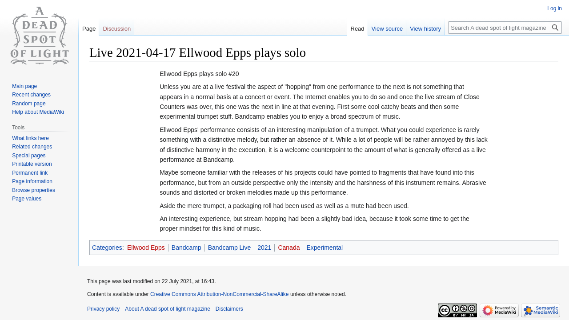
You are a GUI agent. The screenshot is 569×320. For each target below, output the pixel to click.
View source (387, 28)
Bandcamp (186, 247)
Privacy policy (103, 309)
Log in (554, 8)
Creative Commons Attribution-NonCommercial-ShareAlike (219, 294)
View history (425, 28)
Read (358, 28)
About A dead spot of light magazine (167, 309)
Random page (28, 103)
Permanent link (30, 173)
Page (89, 28)
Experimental (324, 247)
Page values (26, 199)
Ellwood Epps (146, 247)
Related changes (32, 147)
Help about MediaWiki (38, 112)
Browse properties (33, 190)
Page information (32, 181)
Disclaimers (229, 309)
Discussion (117, 28)
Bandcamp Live (229, 247)
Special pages (28, 155)
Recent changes (31, 95)
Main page (24, 86)
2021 (264, 247)
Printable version (32, 164)
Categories (107, 247)
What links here (30, 138)
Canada (289, 247)
